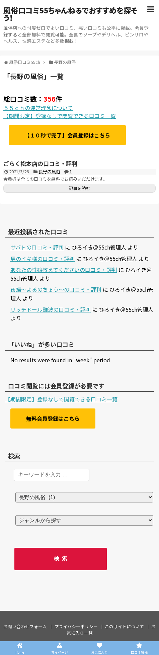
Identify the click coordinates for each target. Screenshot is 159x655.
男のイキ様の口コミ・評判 (42, 259)
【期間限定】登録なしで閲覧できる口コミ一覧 (59, 116)
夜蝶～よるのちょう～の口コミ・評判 (55, 289)
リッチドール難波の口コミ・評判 (50, 309)
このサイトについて (124, 626)
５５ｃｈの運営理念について (38, 108)
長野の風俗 (49, 171)
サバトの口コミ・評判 (37, 247)
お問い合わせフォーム (25, 626)
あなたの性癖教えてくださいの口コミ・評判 (63, 270)
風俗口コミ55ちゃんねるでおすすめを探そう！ (70, 14)
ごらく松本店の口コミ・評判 (40, 163)
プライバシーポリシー (76, 626)
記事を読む (79, 188)
